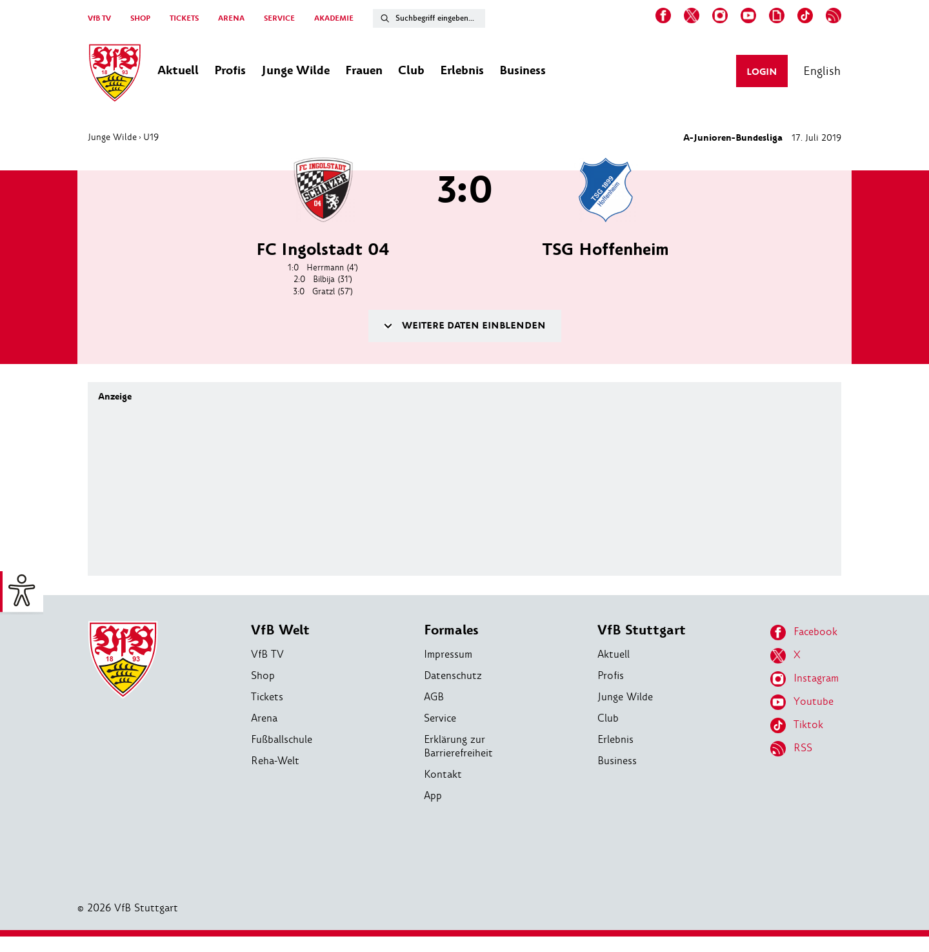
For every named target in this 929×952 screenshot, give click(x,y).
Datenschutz (453, 675)
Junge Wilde (112, 137)
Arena (264, 718)
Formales (451, 630)
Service (440, 718)
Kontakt (443, 774)
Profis (610, 675)
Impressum (448, 654)
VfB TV (99, 18)
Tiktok (796, 725)
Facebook (803, 632)
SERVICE (279, 18)
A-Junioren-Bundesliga (733, 138)
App (433, 795)
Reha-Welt (275, 760)
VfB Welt (280, 630)
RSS (791, 748)
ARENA (231, 18)
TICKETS (184, 18)
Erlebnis (615, 739)
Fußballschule (281, 739)
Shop (263, 675)
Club (608, 718)
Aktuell (613, 654)
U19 (151, 137)
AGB (434, 697)
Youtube (802, 702)
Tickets (267, 697)
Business (617, 760)
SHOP (140, 18)
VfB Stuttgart (641, 630)
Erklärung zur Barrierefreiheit (458, 746)
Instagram (804, 679)
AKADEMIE (334, 18)
